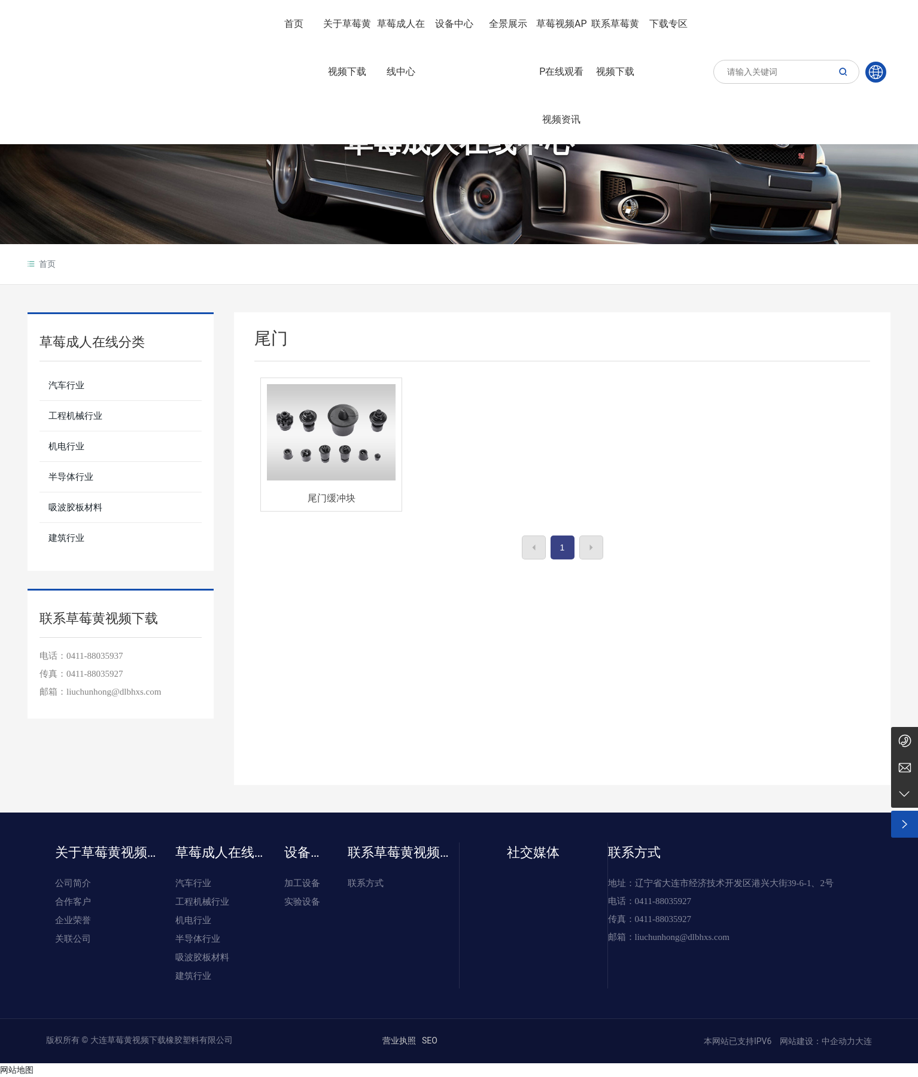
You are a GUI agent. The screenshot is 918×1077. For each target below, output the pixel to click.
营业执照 (399, 1040)
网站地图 (17, 1070)
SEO (429, 1040)
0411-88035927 (94, 674)
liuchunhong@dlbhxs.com (682, 937)
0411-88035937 (94, 656)
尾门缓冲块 (331, 498)
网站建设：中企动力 (816, 1041)
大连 (863, 1041)
